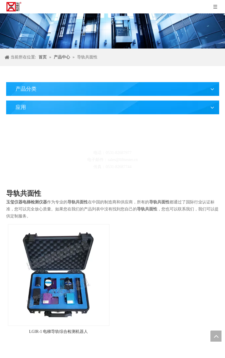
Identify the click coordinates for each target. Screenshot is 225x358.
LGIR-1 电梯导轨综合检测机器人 (58, 331)
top (215, 336)
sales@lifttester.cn (123, 160)
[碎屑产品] (112, 31)
